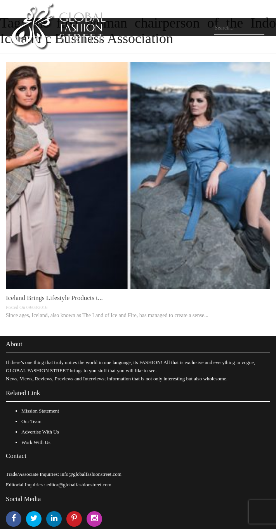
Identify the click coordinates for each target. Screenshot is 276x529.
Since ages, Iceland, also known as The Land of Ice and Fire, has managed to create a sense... (107, 315)
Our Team (31, 421)
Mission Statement (40, 411)
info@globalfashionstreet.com (90, 474)
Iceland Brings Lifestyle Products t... (54, 298)
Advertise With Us (40, 432)
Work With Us (35, 442)
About (14, 344)
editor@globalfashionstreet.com (79, 484)
